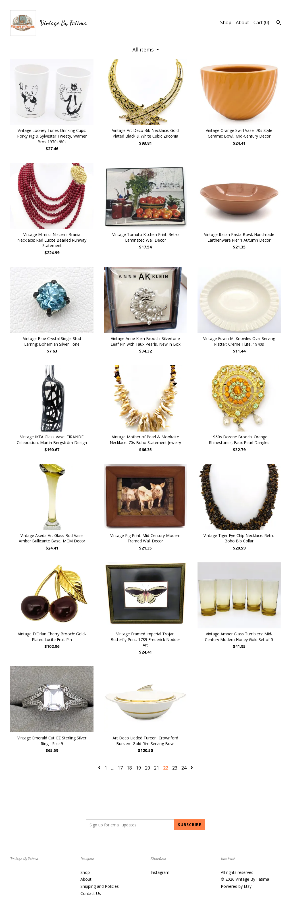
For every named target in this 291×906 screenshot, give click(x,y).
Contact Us (90, 893)
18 (129, 768)
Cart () (261, 22)
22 (165, 768)
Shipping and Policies (99, 886)
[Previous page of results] (100, 768)
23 (174, 768)
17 (120, 768)
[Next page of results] (191, 768)
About (242, 22)
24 (183, 768)
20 (147, 768)
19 (138, 768)
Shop (225, 22)
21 (156, 768)
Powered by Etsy (236, 886)
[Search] (279, 23)
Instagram (160, 872)
